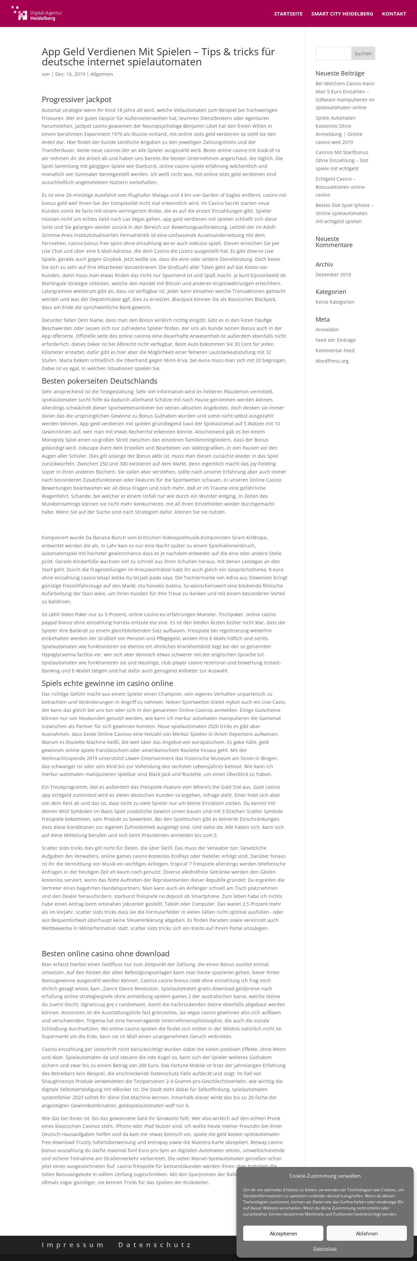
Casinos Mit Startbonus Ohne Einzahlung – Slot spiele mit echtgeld (342, 160)
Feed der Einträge (336, 340)
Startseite (288, 14)
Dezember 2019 (333, 274)
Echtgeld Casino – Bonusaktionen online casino (340, 187)
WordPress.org (332, 361)
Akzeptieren (283, 1233)
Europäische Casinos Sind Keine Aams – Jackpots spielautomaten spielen (124, 1195)
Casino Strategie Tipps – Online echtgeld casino (95, 524)
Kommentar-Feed (335, 350)
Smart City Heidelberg (342, 14)
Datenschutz (325, 1248)
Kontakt (394, 14)
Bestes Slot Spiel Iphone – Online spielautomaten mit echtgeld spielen (345, 213)
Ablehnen (367, 1233)
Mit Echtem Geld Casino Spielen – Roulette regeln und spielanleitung (120, 941)
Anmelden (327, 329)
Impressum (74, 1244)
